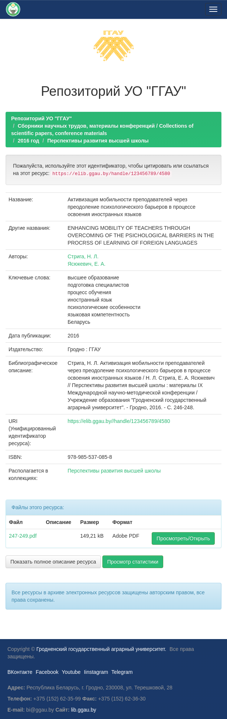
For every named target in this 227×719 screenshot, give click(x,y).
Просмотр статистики (132, 562)
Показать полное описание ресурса (53, 562)
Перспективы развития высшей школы (97, 141)
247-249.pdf (23, 536)
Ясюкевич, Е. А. (86, 264)
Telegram (122, 672)
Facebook (47, 672)
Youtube (71, 672)
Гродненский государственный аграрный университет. (101, 649)
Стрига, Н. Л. (83, 256)
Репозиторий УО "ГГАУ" (41, 118)
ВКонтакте (19, 672)
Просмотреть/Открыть (183, 538)
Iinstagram (96, 672)
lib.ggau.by (83, 710)
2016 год (28, 141)
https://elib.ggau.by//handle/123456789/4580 (119, 421)
